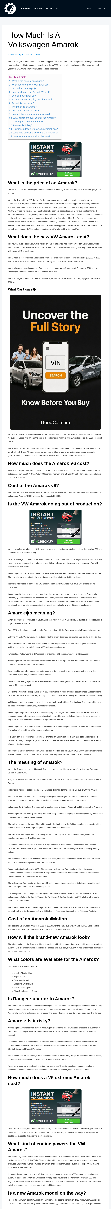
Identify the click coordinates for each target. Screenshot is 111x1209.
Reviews (25, 8)
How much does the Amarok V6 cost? (31, 92)
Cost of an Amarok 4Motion (25, 110)
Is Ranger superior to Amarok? (28, 121)
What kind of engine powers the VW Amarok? (36, 132)
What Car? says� (26, 88)
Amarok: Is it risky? (22, 125)
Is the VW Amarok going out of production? (34, 99)
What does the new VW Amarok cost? (31, 84)
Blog (48, 8)
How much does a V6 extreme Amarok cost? (36, 129)
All (57, 8)
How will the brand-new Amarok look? (31, 114)
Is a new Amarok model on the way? (31, 136)
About (91, 8)
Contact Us (101, 8)
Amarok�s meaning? (23, 103)
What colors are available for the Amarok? (34, 118)
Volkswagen (13, 54)
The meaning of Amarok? (24, 107)
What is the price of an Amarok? (28, 81)
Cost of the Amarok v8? (24, 95)
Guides (37, 8)
